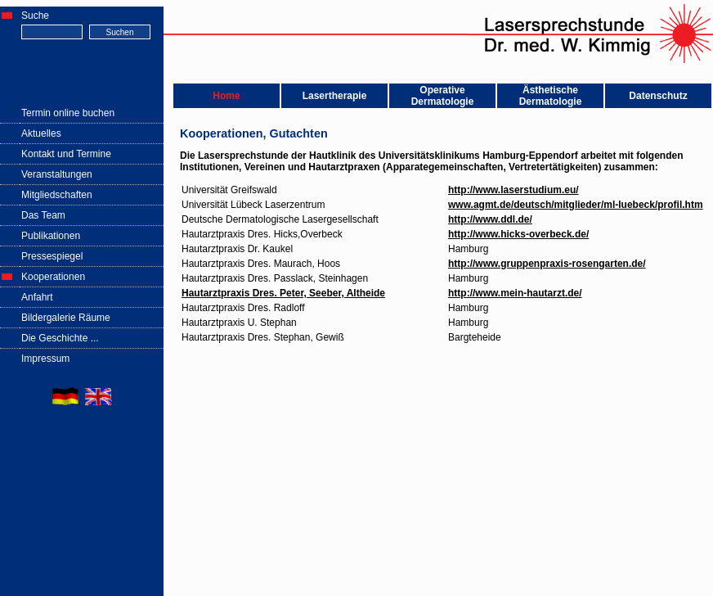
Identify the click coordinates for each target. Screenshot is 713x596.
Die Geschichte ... (60, 338)
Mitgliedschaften (56, 195)
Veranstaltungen (56, 174)
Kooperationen (53, 276)
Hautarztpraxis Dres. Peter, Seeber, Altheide (283, 293)
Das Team (43, 215)
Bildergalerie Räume (65, 317)
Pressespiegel (52, 256)
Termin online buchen (67, 113)
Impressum (45, 358)
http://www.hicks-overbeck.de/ (518, 234)
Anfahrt (37, 297)
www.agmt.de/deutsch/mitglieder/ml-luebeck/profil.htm (575, 204)
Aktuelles (41, 133)
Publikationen (50, 236)
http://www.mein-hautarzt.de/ (515, 293)
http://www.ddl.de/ (490, 219)
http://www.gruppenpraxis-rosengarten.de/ (547, 263)
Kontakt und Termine (66, 154)
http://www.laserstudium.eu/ (513, 190)
